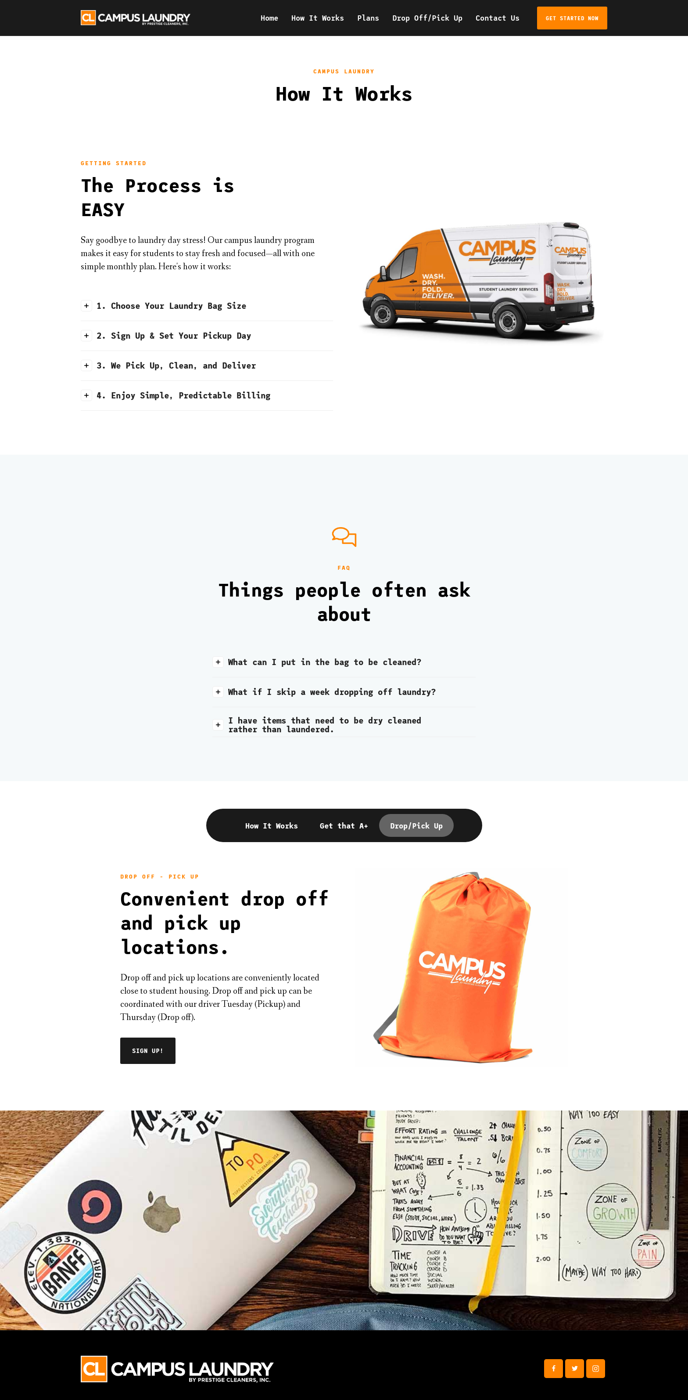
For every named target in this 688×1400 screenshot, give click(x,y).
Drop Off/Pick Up (427, 17)
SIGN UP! (148, 1050)
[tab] (271, 825)
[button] (207, 305)
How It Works (317, 17)
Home (269, 17)
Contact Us (498, 17)
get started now (572, 18)
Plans (368, 17)
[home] (135, 17)
